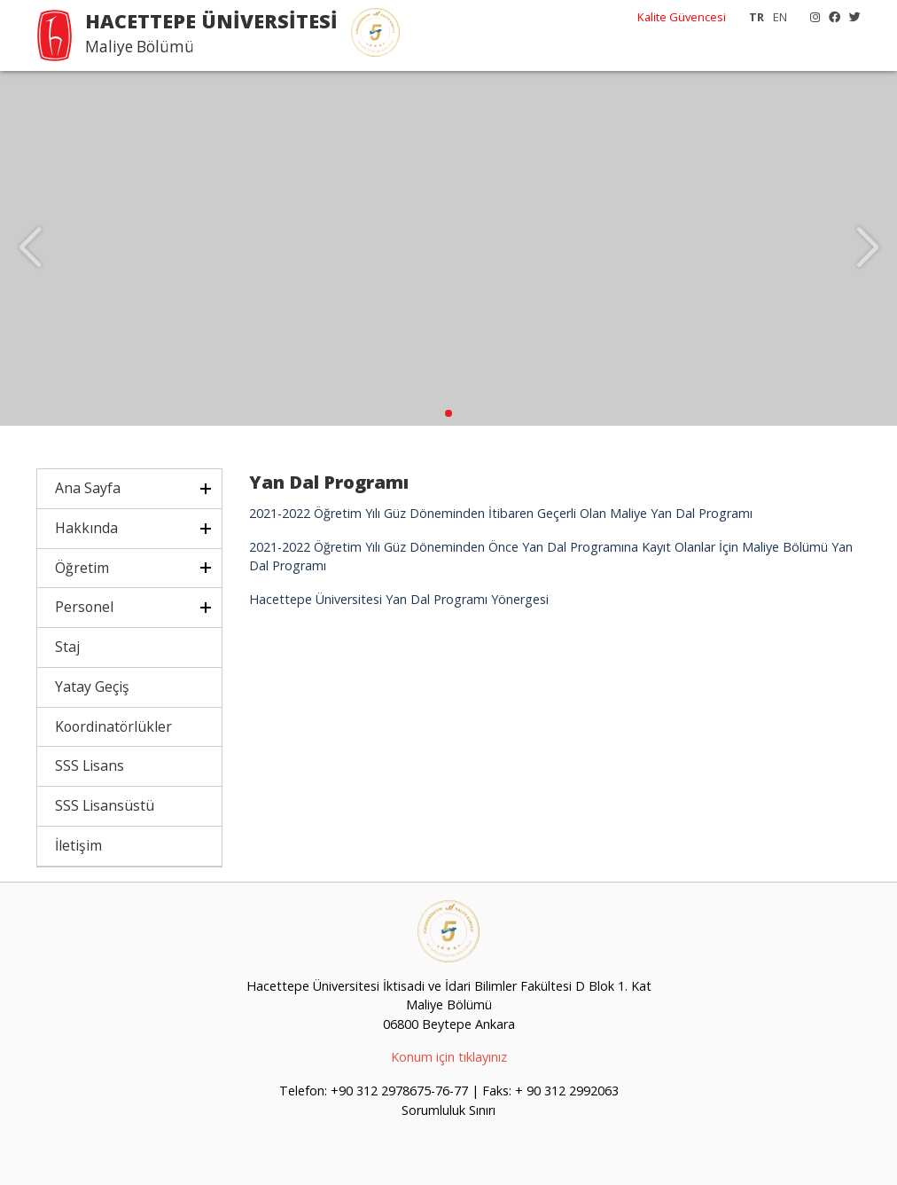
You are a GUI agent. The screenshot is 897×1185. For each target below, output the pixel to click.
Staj (67, 646)
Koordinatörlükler (113, 726)
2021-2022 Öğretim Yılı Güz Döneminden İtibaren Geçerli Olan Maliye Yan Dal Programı (501, 513)
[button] (448, 413)
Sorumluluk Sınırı (448, 1110)
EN (780, 17)
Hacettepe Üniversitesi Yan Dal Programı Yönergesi (399, 599)
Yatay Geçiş (92, 686)
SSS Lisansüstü (104, 805)
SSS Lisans (89, 765)
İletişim (78, 845)
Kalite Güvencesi (681, 17)
